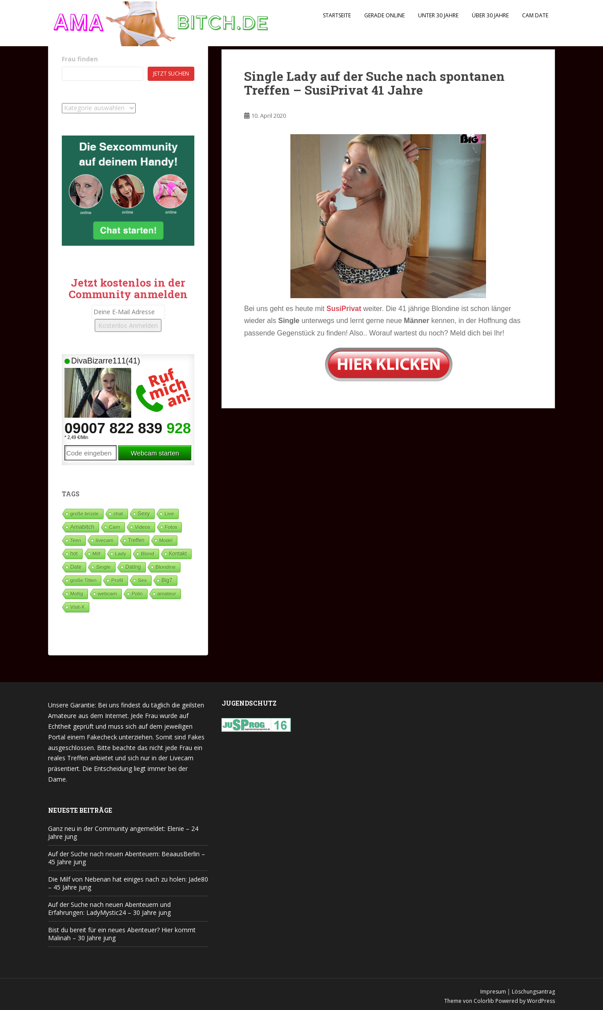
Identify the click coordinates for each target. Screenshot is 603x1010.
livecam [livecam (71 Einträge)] (104, 540)
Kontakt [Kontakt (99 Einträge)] (178, 554)
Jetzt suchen (171, 73)
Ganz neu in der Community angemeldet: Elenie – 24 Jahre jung (123, 832)
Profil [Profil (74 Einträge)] (117, 580)
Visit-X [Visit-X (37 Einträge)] (77, 607)
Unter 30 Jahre (438, 15)
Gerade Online (384, 15)
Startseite (337, 15)
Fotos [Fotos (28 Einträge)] (171, 527)
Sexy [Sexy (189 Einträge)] (144, 514)
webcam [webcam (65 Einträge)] (107, 593)
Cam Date (535, 15)
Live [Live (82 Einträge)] (169, 513)
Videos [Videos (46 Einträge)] (142, 527)
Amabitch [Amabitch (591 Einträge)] (82, 526)
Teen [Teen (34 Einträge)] (75, 540)
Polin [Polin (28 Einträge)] (137, 593)
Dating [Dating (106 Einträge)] (133, 567)
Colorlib (484, 1001)
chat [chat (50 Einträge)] (118, 513)
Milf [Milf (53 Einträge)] (96, 553)
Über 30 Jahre (490, 15)
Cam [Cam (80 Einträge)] (114, 527)
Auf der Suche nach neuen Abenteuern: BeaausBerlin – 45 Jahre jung (126, 858)
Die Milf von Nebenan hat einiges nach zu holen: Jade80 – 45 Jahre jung (128, 883)
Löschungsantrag (533, 991)
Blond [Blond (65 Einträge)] (147, 553)
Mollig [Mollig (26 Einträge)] (76, 593)
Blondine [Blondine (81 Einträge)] (166, 567)
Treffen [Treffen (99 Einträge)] (136, 540)
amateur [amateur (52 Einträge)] (166, 593)
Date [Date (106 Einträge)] (75, 567)
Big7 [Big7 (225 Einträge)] (167, 580)
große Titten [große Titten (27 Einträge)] (83, 580)
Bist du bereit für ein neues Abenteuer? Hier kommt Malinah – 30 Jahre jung (122, 934)
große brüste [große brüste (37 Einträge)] (84, 513)
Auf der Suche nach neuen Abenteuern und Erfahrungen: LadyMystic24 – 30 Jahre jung (109, 908)
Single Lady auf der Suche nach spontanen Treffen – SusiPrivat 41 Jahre (374, 83)
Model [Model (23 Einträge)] (166, 540)
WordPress (541, 1001)
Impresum (493, 991)
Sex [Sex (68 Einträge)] (142, 580)
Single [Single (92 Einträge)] (103, 567)
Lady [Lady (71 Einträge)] (120, 553)
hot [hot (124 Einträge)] (74, 554)
